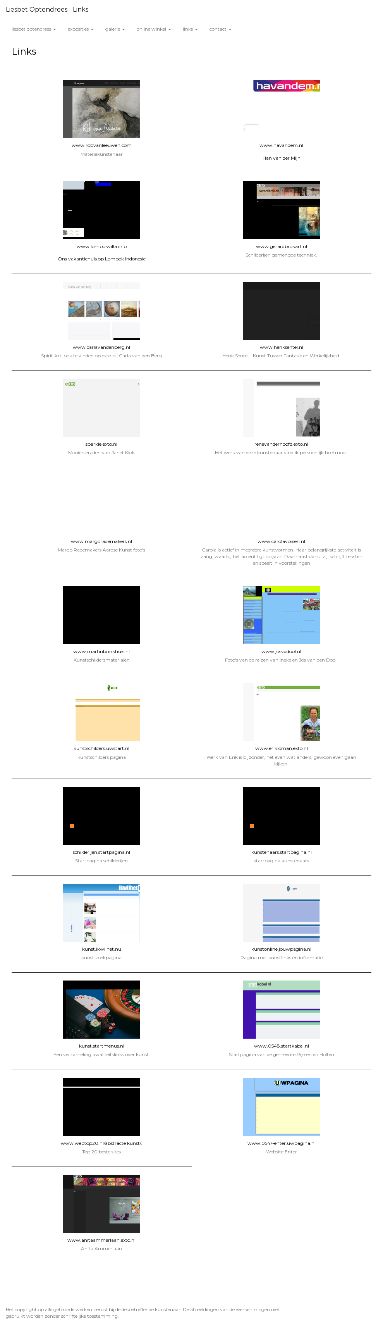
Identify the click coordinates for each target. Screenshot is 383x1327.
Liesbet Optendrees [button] (34, 29)
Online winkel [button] (154, 29)
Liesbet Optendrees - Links (47, 9)
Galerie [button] (115, 29)
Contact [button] (221, 29)
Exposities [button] (81, 29)
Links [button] (190, 29)
